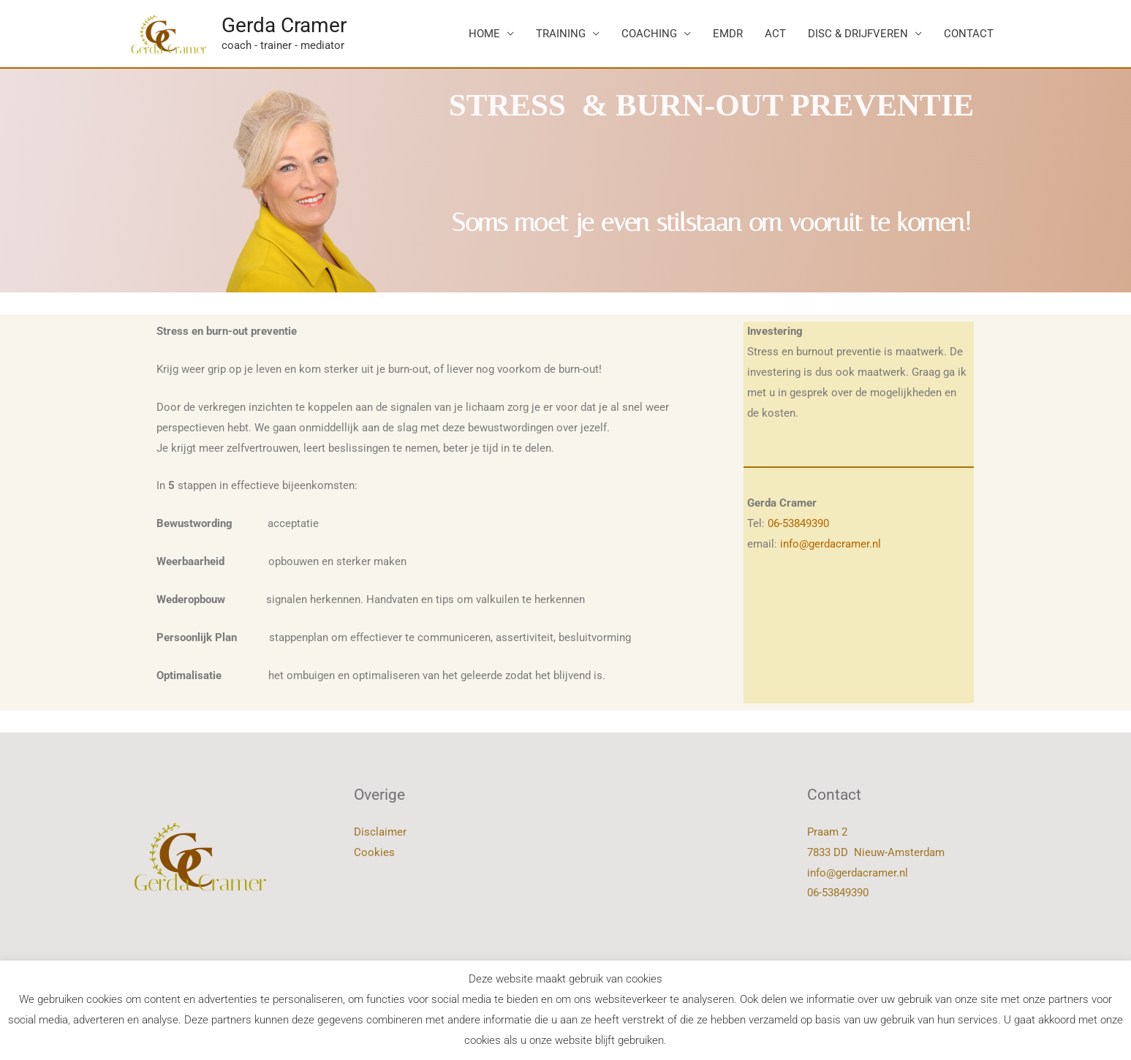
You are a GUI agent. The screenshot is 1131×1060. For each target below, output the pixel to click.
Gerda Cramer (284, 25)
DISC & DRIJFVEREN (858, 33)
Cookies (374, 852)
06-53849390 (798, 523)
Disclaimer (380, 831)
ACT (775, 33)
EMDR (728, 33)
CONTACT (969, 33)
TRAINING (561, 33)
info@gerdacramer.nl (830, 543)
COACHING (649, 33)
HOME (484, 33)
